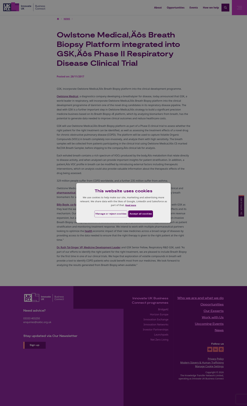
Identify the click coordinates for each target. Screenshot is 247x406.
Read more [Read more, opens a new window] (130, 204)
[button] (106, 213)
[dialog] (123, 203)
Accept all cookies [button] (142, 213)
